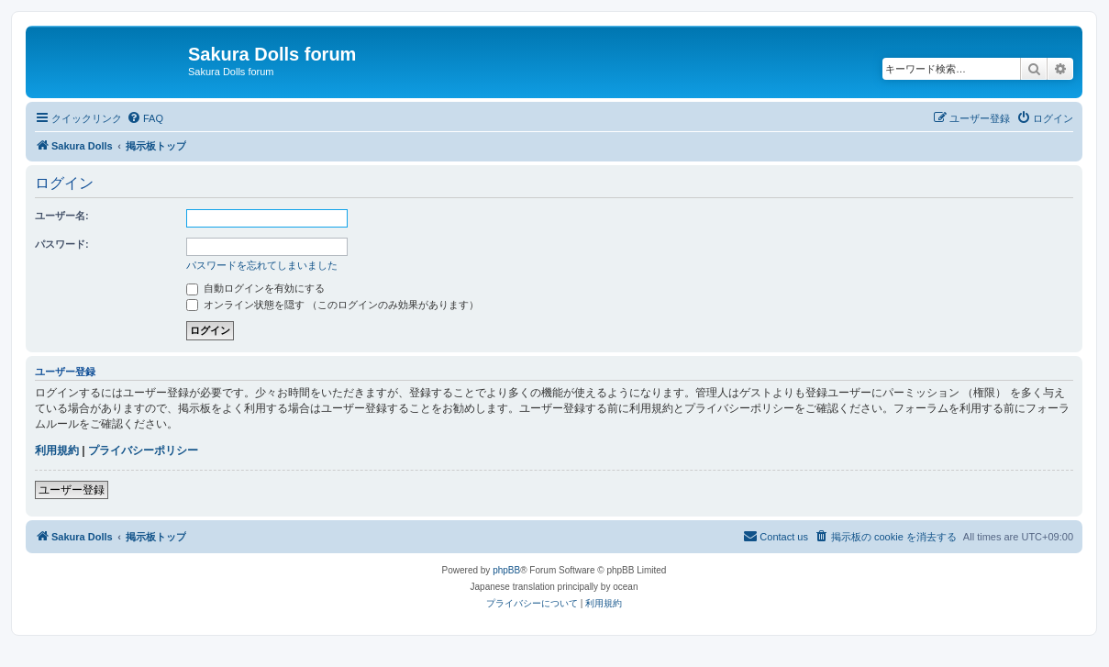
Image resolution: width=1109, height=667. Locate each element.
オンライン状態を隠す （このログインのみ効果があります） (332, 304)
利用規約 (57, 450)
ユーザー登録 (72, 490)
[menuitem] (145, 118)
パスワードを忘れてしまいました (262, 265)
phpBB (506, 570)
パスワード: (62, 244)
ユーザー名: (62, 215)
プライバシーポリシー (143, 450)
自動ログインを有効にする (255, 288)
